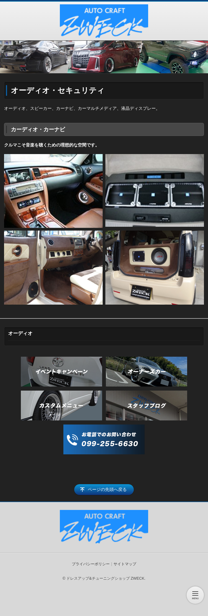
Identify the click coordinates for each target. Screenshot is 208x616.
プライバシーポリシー (91, 564)
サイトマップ (124, 564)
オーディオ (20, 333)
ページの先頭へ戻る (107, 489)
